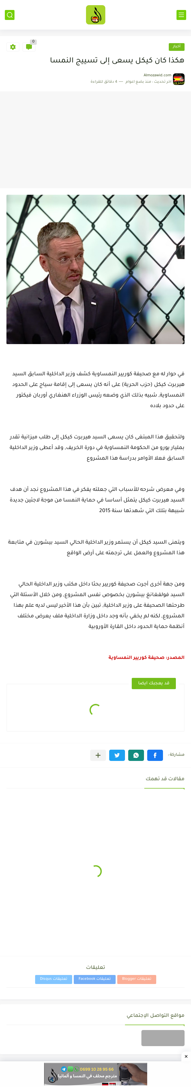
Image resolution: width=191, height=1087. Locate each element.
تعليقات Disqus (53, 979)
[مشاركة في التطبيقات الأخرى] (98, 755)
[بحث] (9, 15)
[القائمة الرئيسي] (181, 15)
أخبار (176, 47)
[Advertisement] (95, 140)
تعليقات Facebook (95, 979)
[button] (155, 755)
